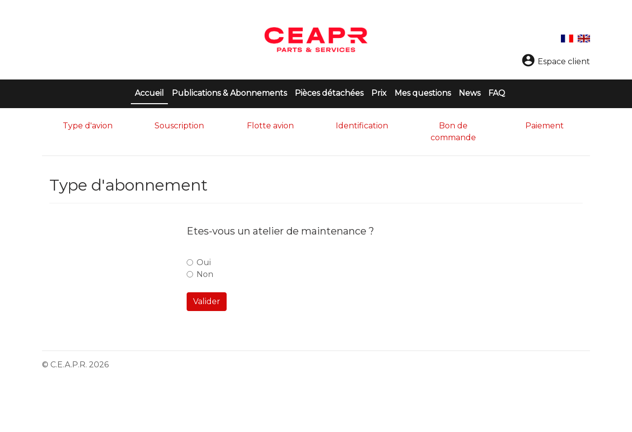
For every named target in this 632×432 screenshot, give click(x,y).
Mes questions (423, 93)
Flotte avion (270, 125)
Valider (206, 301)
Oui (204, 262)
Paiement (544, 125)
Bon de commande (453, 131)
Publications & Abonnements (229, 93)
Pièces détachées (329, 93)
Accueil (151, 92)
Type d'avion (88, 125)
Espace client (555, 61)
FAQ (496, 93)
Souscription (179, 125)
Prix (379, 93)
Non (205, 274)
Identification (362, 125)
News (469, 93)
